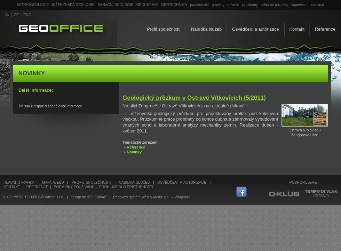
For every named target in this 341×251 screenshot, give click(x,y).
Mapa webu (53, 182)
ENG (27, 15)
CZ (16, 15)
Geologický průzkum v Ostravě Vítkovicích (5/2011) (194, 97)
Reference (325, 29)
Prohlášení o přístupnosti (126, 187)
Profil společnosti (164, 29)
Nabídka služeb (206, 29)
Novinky (134, 152)
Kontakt (297, 29)
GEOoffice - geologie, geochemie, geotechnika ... (61, 29)
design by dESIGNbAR (89, 197)
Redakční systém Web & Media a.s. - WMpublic (151, 197)
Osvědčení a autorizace (255, 29)
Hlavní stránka (18, 182)
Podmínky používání (73, 187)
